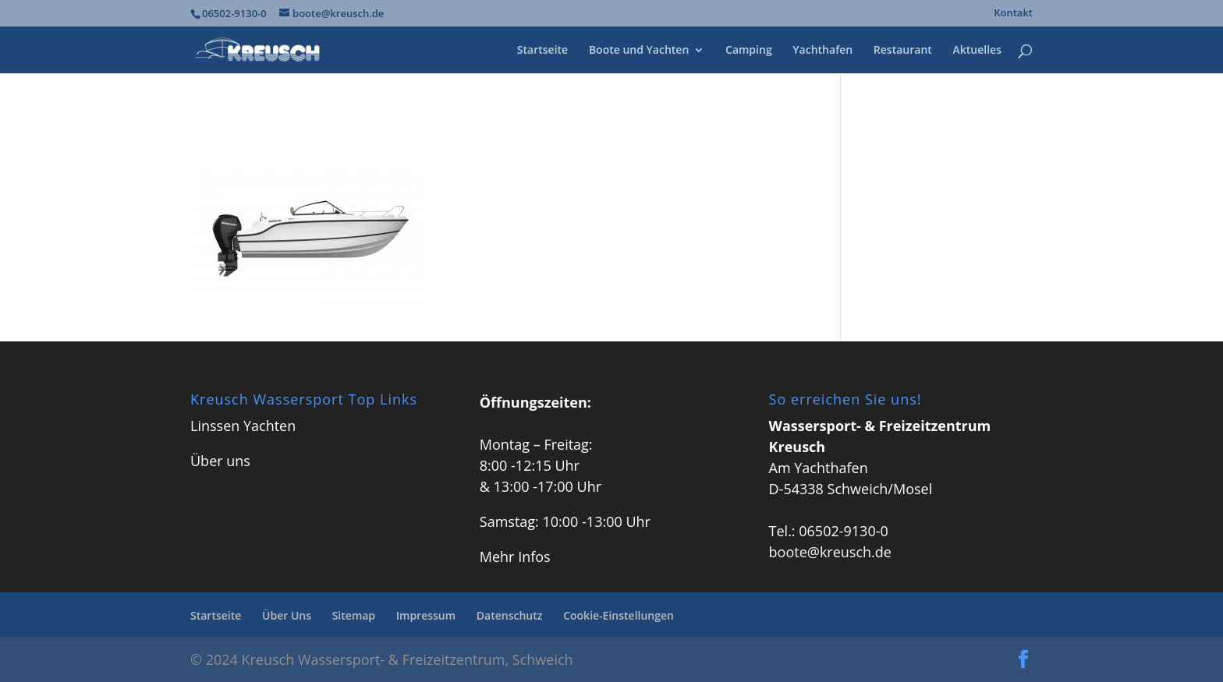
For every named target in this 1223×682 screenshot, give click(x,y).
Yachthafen (822, 50)
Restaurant (903, 50)
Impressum (426, 615)
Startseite (542, 50)
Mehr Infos (515, 556)
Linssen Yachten (243, 425)
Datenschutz (510, 615)
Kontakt (1013, 13)
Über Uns (286, 615)
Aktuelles (977, 50)
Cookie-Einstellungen (618, 615)
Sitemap (353, 615)
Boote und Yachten (639, 50)
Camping (748, 50)
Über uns (220, 460)
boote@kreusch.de (830, 551)
